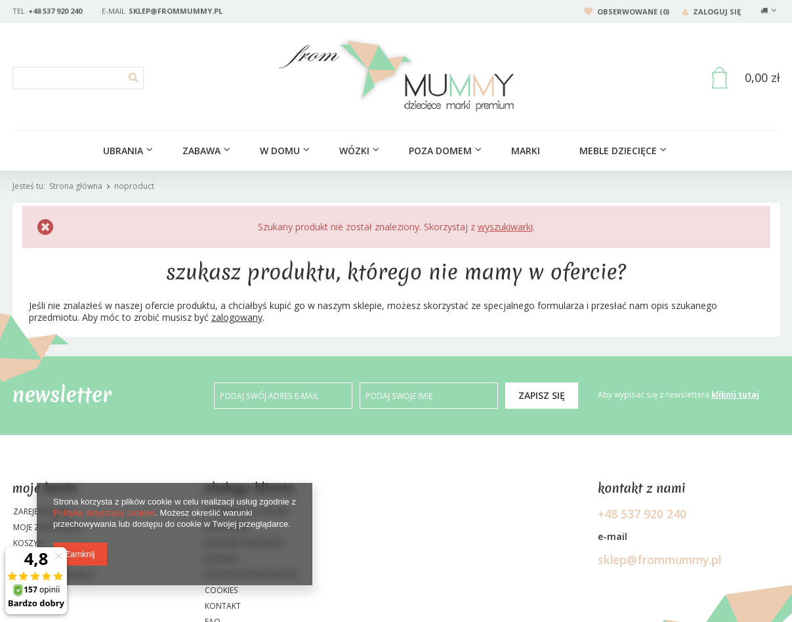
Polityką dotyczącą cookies (104, 513)
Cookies (221, 591)
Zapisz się (541, 395)
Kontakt (223, 607)
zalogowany (236, 317)
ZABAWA (201, 150)
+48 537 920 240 (55, 11)
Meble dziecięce (618, 150)
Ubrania (123, 150)
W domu (280, 150)
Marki (525, 150)
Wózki (354, 150)
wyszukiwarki (505, 226)
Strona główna (75, 186)
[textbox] (78, 78)
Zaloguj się (711, 11)
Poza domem (440, 150)
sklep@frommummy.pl (175, 11)
